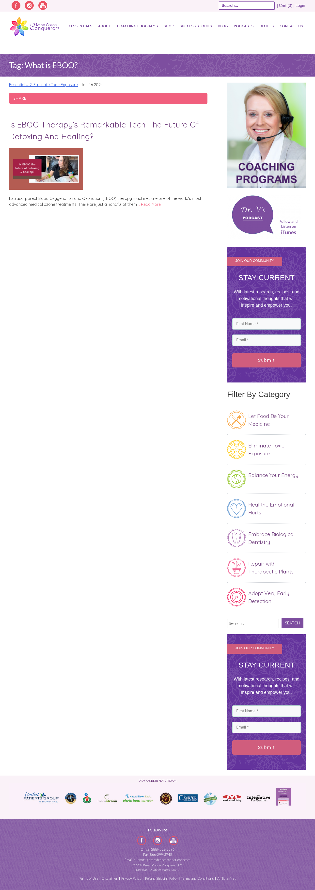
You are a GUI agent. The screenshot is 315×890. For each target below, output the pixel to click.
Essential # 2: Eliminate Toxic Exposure (43, 84)
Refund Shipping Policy (161, 878)
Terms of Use (88, 878)
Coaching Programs (137, 26)
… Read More (149, 204)
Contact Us (291, 26)
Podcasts (243, 26)
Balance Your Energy (273, 475)
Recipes (266, 26)
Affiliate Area (226, 878)
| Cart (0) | (286, 5)
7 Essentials (80, 26)
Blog (223, 26)
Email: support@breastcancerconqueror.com (157, 860)
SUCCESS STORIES (196, 26)
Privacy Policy (131, 878)
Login (300, 5)
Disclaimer (110, 878)
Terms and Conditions (197, 878)
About (104, 26)
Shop (169, 26)
